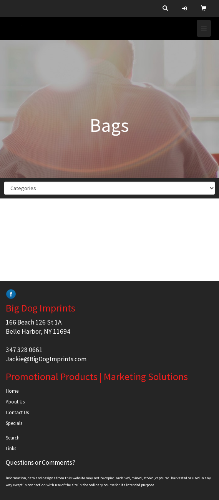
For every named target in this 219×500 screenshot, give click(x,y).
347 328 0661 (24, 350)
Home (12, 391)
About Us (15, 401)
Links (11, 448)
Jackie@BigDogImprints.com (46, 359)
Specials (14, 423)
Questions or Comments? (40, 462)
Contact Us (17, 412)
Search (13, 437)
